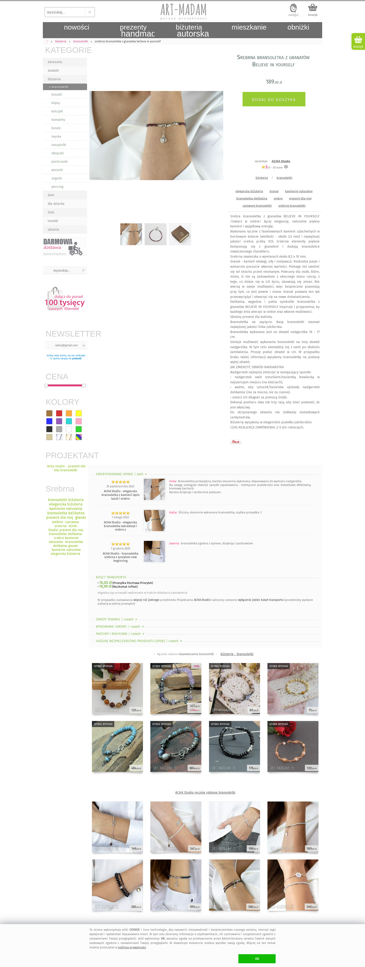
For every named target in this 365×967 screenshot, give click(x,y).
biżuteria (54, 79)
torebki (53, 221)
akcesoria (55, 62)
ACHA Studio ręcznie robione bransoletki (205, 793)
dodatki (53, 71)
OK (257, 958)
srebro (278, 198)
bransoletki (284, 177)
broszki (56, 95)
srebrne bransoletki (292, 205)
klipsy (55, 103)
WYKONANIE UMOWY (120, 627)
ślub (51, 212)
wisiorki (57, 170)
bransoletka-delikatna (251, 198)
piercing (57, 187)
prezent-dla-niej (300, 198)
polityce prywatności (132, 947)
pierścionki (59, 162)
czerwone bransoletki (257, 205)
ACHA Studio (281, 161)
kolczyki (57, 111)
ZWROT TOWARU (117, 619)
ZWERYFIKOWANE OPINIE (122, 474)
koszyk (313, 15)
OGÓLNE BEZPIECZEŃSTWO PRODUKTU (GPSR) (139, 641)
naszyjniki (58, 145)
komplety (58, 120)
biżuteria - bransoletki (236, 654)
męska (56, 136)
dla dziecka (56, 204)
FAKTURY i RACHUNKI (120, 634)
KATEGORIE (66, 49)
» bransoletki (58, 87)
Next (215, 136)
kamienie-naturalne (299, 191)
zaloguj (293, 15)
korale (56, 128)
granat (274, 191)
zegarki (56, 178)
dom (51, 195)
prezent (76, 358)
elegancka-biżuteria (249, 191)
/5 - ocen (272, 167)
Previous (95, 136)
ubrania (53, 230)
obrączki (57, 153)
